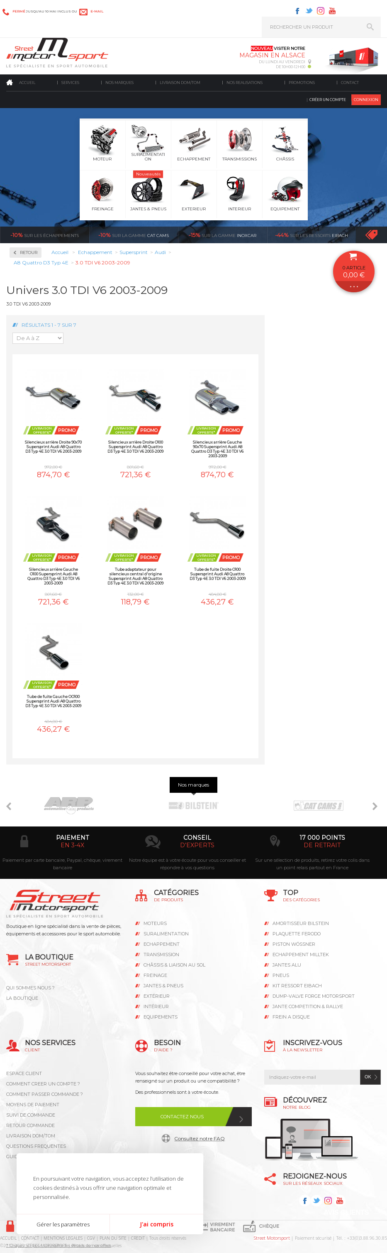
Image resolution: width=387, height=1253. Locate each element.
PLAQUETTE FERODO (297, 934)
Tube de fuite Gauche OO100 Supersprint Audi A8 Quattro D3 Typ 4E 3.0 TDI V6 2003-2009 (53, 701)
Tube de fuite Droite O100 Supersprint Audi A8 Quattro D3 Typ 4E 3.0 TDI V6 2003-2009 (218, 574)
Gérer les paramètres (63, 1224)
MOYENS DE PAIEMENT (32, 1104)
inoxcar (222, 235)
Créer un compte (327, 99)
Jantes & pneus (163, 986)
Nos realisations (244, 82)
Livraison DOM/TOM (180, 82)
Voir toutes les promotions (379, 234)
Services (70, 82)
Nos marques (119, 82)
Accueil (27, 82)
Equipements (161, 1017)
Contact (350, 82)
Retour (28, 252)
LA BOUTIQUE (22, 998)
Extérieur (157, 996)
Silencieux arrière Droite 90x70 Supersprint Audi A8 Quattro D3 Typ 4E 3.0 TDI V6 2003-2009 (53, 447)
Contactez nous (182, 1117)
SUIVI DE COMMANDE (30, 1115)
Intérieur (156, 1006)
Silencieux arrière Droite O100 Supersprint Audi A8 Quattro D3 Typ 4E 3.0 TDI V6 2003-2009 (135, 447)
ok (368, 1076)
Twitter (309, 11)
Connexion (366, 99)
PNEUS (281, 975)
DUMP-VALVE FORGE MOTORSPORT (314, 996)
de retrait (322, 845)
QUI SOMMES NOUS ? (30, 988)
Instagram (320, 11)
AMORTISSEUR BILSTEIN (301, 923)
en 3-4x (72, 845)
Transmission (161, 954)
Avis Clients (346, 1212)
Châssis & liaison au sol (174, 965)
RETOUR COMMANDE (30, 1125)
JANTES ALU (287, 965)
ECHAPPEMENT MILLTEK (301, 954)
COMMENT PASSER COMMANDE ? (44, 1094)
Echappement (162, 944)
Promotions (302, 82)
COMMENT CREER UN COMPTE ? (43, 1084)
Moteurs (155, 923)
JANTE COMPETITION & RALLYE (308, 1006)
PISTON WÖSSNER (294, 944)
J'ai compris (156, 1224)
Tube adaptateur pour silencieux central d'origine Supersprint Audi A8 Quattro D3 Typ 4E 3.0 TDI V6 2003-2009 (135, 576)
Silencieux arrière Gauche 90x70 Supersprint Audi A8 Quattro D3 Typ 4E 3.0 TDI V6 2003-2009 (217, 449)
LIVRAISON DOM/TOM (30, 1136)
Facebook (297, 11)
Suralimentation (166, 934)
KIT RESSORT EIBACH (297, 986)
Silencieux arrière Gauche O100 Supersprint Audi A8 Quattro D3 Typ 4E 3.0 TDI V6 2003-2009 (53, 576)
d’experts (197, 845)
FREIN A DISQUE (291, 1017)
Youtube (332, 11)
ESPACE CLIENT (24, 1073)
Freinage (155, 975)
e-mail (96, 11)
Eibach (311, 235)
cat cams (133, 235)
